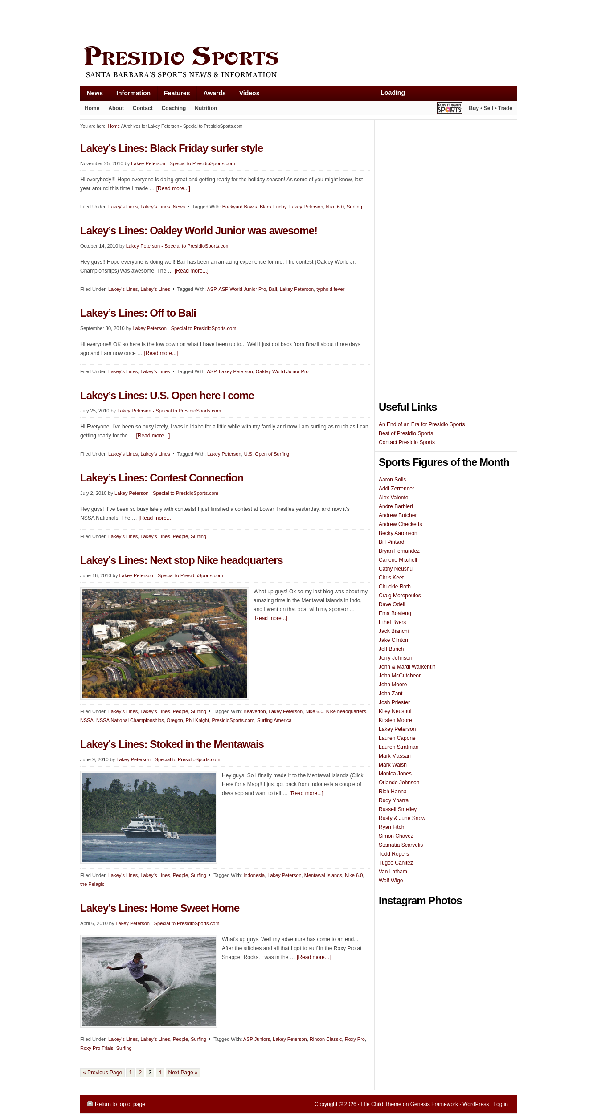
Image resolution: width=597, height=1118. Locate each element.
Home (92, 108)
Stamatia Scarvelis (401, 845)
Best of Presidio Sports (406, 433)
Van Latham (393, 872)
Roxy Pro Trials (97, 1048)
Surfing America (274, 720)
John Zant (390, 693)
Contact (143, 108)
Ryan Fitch (391, 827)
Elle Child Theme (381, 1104)
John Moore (393, 684)
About (114, 110)
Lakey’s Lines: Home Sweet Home (159, 908)
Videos (249, 93)
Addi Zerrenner (396, 489)
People (180, 536)
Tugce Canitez (396, 863)
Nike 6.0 (334, 206)
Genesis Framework (434, 1104)
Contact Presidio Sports (407, 442)
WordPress (475, 1104)
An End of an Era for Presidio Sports (422, 424)
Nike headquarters (346, 711)
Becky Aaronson (398, 533)
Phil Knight (197, 720)
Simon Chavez (396, 836)
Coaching (174, 108)
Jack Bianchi (394, 631)
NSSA (87, 720)
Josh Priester (394, 702)
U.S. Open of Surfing (267, 454)
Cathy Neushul (396, 569)
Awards (210, 95)
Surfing (354, 206)
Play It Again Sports (449, 109)
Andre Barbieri (396, 506)
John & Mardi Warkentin (407, 667)
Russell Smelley (398, 809)
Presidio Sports (298, 63)
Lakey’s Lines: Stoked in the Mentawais (172, 744)
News (91, 95)
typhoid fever (330, 289)
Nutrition (206, 108)
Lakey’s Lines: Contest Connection (161, 478)
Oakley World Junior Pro (282, 371)
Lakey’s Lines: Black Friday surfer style (171, 148)
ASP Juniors (256, 1039)
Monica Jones (395, 774)
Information (130, 95)
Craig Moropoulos (400, 595)
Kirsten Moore (395, 720)
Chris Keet (391, 578)
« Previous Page (102, 1072)
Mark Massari (395, 756)
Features (173, 95)
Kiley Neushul (395, 711)
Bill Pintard (391, 542)
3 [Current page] (149, 1072)
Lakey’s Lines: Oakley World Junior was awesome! (198, 230)
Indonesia (254, 875)
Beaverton (254, 711)
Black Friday (273, 206)
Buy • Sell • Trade (490, 108)
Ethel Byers (392, 622)
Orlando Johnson (399, 782)
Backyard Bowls (239, 206)
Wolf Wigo (391, 880)
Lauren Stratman (398, 747)
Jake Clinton (393, 640)
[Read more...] (173, 188)
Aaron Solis (392, 480)
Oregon (175, 720)
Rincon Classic (326, 1039)
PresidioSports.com (233, 720)
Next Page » (183, 1072)
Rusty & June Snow (402, 818)
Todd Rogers (394, 854)
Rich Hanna (393, 791)
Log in (500, 1104)
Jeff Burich (391, 649)
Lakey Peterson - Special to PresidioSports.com (183, 163)
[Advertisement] (242, 21)
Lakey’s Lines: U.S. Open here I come (167, 395)
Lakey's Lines (123, 206)
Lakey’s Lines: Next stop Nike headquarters (181, 560)
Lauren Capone (397, 738)
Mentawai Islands (323, 875)
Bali (273, 289)
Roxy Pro (355, 1039)
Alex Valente (394, 497)
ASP (211, 289)
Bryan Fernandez (399, 551)
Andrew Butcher (398, 515)
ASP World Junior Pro (242, 289)
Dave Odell (392, 604)
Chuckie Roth (395, 586)
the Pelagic (92, 884)
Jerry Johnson (395, 658)
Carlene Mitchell (398, 560)
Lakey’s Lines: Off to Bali (138, 313)
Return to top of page (120, 1104)
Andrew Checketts (400, 524)
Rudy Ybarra (394, 800)
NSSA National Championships (130, 720)
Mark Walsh (393, 765)
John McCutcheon (400, 676)
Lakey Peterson (306, 206)
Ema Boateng (395, 613)
